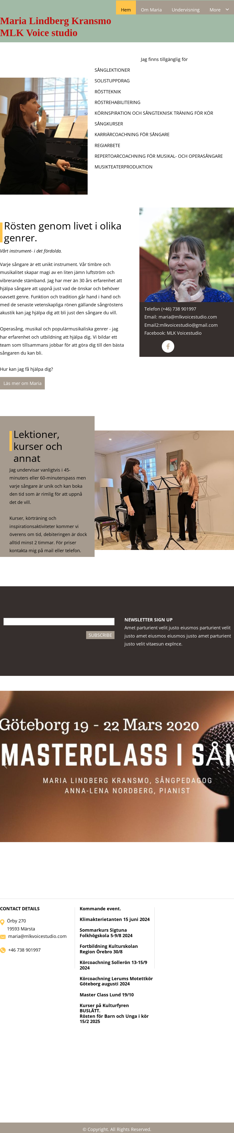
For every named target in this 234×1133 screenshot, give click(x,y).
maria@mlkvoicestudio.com (37, 936)
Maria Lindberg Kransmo (55, 20)
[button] (5, 766)
